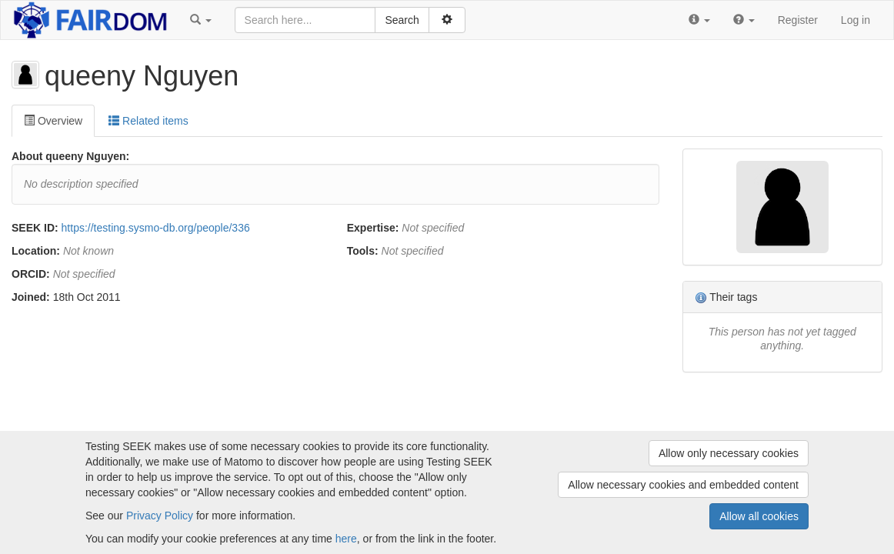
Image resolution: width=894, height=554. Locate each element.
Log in (855, 20)
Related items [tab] (148, 121)
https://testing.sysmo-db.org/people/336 (156, 228)
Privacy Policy (159, 515)
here (346, 538)
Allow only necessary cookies (729, 453)
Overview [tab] (53, 121)
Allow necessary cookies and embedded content (683, 485)
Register (798, 20)
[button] (200, 20)
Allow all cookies (759, 516)
